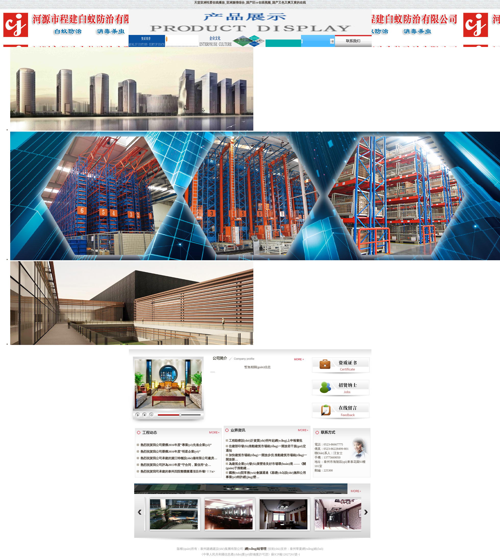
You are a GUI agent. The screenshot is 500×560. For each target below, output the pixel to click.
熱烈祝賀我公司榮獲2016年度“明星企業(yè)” (171, 451)
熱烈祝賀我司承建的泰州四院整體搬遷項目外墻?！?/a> (178, 471)
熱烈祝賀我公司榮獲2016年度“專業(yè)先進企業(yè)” (176, 445)
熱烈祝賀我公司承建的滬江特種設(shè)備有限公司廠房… (179, 458)
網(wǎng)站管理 (255, 549)
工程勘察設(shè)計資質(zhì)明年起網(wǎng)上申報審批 (265, 440)
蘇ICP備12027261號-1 (285, 554)
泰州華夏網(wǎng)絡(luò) (306, 549)
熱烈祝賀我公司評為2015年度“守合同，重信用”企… (176, 465)
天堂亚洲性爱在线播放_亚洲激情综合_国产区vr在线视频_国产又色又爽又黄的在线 (250, 2)
